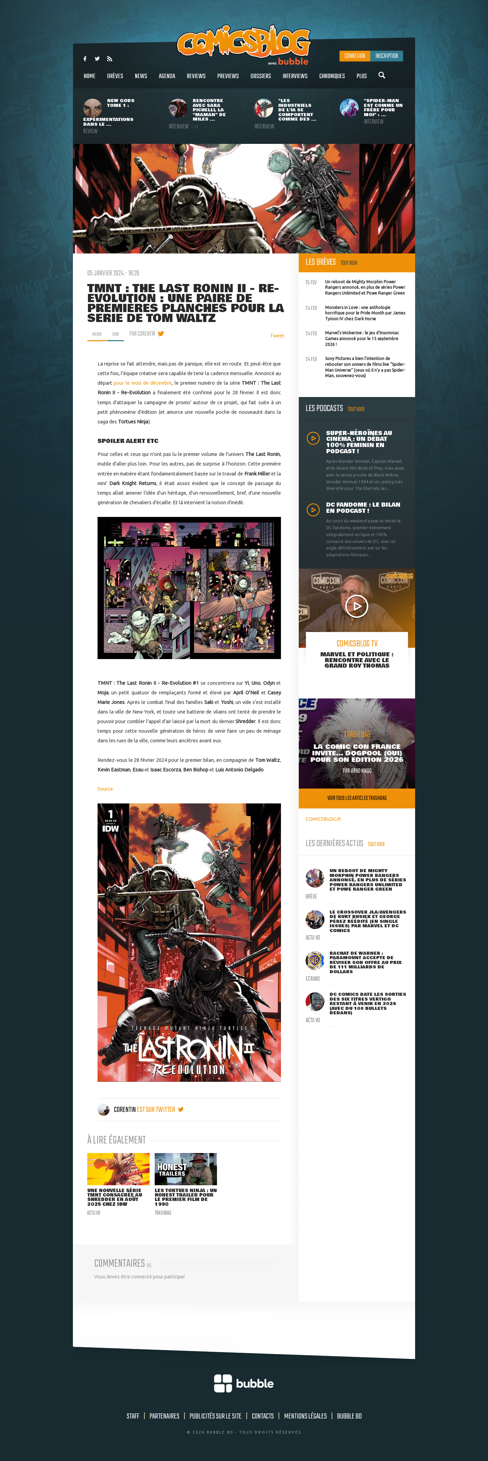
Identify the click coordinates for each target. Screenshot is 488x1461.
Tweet (277, 335)
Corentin (117, 1110)
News (141, 80)
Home (89, 80)
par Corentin (145, 334)
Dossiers (261, 80)
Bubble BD (349, 1418)
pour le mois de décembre (143, 383)
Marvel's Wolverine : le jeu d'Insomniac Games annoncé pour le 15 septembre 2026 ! (352, 337)
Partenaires (164, 1418)
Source (105, 789)
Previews (228, 80)
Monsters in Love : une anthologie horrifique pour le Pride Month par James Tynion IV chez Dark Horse (355, 312)
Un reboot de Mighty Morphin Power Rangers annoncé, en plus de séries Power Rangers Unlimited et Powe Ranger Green (355, 286)
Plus (362, 80)
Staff (133, 1418)
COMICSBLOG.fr (323, 819)
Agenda (167, 80)
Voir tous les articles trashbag (357, 798)
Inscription (386, 56)
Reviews (196, 80)
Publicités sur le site (216, 1418)
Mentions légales (305, 1418)
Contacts (263, 1418)
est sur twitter (160, 1110)
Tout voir (349, 263)
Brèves (115, 80)
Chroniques (332, 80)
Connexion (355, 56)
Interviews (295, 80)
